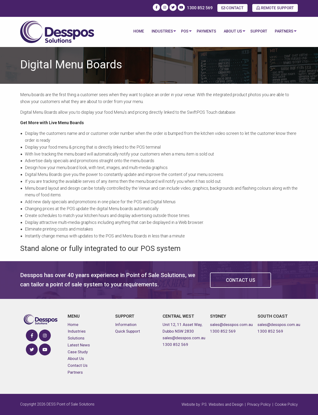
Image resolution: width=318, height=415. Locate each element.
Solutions (76, 338)
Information (125, 324)
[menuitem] (134, 32)
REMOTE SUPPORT (275, 8)
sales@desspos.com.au (184, 337)
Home (133, 31)
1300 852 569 (200, 7)
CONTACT (232, 8)
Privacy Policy (259, 404)
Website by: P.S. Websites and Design (212, 404)
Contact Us (240, 280)
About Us (230, 31)
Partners (283, 31)
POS (181, 31)
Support (257, 31)
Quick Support (127, 331)
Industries (157, 31)
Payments (204, 31)
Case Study (78, 351)
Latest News (79, 345)
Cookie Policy (286, 404)
